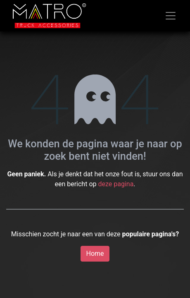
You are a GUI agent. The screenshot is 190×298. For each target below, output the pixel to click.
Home (95, 253)
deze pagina (115, 184)
